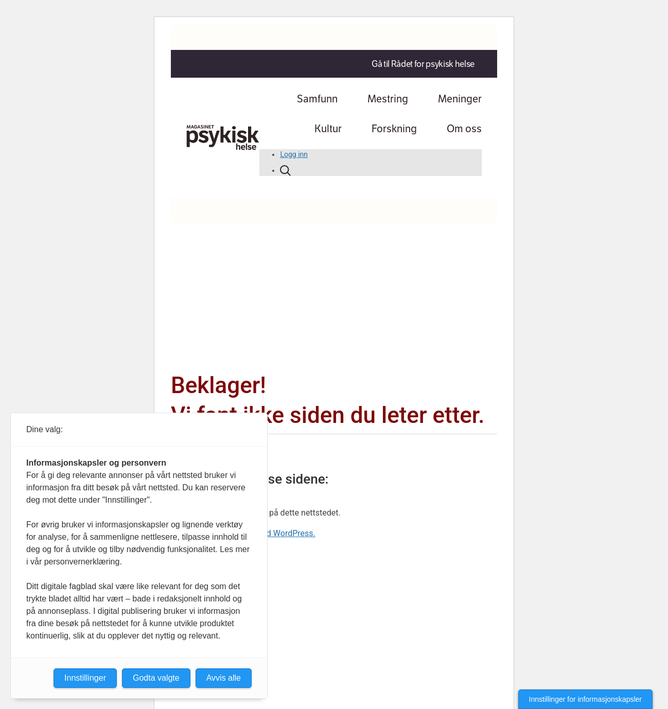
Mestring (387, 98)
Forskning (394, 128)
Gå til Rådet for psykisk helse (423, 63)
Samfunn (317, 98)
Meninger (460, 98)
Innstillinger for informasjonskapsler (585, 699)
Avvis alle (223, 677)
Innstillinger (85, 677)
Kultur (328, 128)
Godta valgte (156, 677)
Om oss (464, 128)
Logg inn (294, 154)
